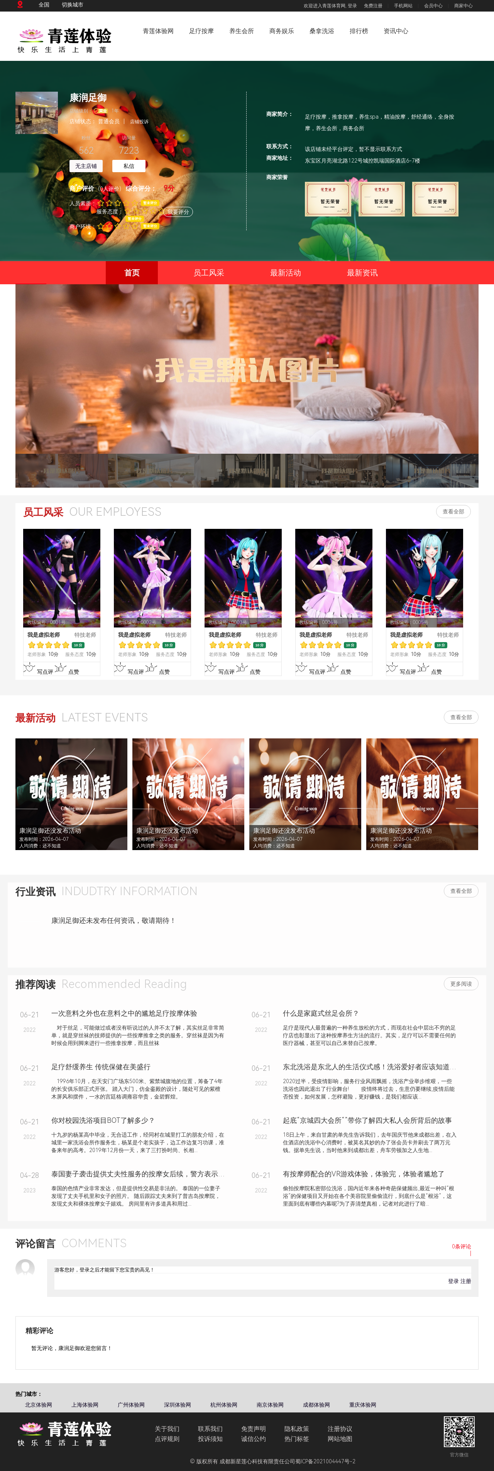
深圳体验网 (177, 1405)
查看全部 (453, 511)
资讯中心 (396, 31)
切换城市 (72, 5)
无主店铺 (86, 166)
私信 (129, 166)
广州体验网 (131, 1405)
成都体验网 (316, 1405)
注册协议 (340, 1428)
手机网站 (403, 5)
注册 (465, 1281)
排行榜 (359, 31)
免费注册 (373, 5)
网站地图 (340, 1438)
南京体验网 (270, 1405)
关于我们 (167, 1428)
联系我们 (210, 1428)
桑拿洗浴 (322, 31)
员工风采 (208, 272)
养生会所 (241, 31)
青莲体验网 (158, 31)
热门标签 (296, 1438)
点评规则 (167, 1438)
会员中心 (433, 5)
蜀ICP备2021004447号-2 (325, 1461)
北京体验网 (38, 1405)
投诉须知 (210, 1438)
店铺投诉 (139, 121)
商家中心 (463, 5)
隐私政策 (296, 1428)
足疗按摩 (201, 31)
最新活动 (285, 272)
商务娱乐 (281, 31)
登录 (352, 5)
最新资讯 (362, 272)
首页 (123, 276)
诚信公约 (253, 1438)
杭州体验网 (223, 1405)
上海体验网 (84, 1405)
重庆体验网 (362, 1405)
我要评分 (178, 212)
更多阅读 (461, 984)
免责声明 (253, 1428)
